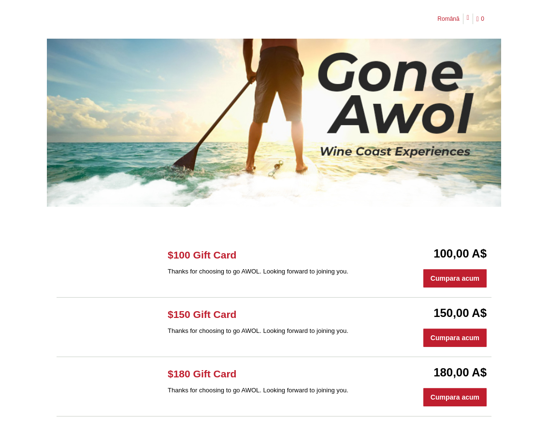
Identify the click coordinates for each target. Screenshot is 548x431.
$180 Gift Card (202, 373)
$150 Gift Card (202, 314)
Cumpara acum (455, 278)
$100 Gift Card (202, 254)
